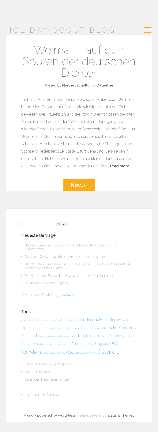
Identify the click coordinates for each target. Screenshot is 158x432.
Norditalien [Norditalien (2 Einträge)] (79, 336)
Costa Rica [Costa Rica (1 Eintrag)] (60, 320)
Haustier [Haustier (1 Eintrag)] (126, 320)
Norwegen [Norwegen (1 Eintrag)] (103, 336)
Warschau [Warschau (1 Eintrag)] (60, 353)
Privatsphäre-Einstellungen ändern (47, 295)
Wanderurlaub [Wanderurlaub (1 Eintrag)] (48, 353)
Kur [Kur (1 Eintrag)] (134, 328)
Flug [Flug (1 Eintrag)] (75, 320)
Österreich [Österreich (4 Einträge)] (109, 351)
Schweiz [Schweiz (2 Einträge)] (28, 344)
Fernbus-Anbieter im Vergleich (47, 364)
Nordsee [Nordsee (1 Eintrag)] (93, 336)
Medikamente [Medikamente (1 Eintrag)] (63, 336)
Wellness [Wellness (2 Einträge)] (73, 352)
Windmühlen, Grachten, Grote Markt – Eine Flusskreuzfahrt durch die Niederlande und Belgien (77, 266)
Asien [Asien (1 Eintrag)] (32, 320)
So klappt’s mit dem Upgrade (46, 283)
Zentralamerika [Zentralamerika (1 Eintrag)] (89, 353)
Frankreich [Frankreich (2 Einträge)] (112, 320)
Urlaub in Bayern (37, 372)
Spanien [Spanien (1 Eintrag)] (67, 344)
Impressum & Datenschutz (44, 395)
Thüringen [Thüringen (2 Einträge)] (80, 344)
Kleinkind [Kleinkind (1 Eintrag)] (95, 328)
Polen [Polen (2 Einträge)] (114, 336)
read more (120, 166)
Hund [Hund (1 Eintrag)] (36, 328)
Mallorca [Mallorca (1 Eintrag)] (51, 336)
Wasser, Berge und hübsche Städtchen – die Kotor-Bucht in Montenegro (70, 247)
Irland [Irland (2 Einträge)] (44, 328)
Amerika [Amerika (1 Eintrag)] (25, 320)
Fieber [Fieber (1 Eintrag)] (69, 320)
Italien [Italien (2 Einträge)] (67, 328)
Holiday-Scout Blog (61, 30)
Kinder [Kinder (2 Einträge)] (85, 328)
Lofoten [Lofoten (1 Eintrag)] (43, 336)
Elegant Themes (120, 415)
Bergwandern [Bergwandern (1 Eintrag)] (48, 320)
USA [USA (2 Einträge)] (114, 344)
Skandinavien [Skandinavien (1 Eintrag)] (42, 344)
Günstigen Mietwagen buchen (47, 379)
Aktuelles (105, 85)
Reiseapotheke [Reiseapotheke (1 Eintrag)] (127, 336)
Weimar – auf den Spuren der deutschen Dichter (79, 61)
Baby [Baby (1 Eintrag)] (38, 320)
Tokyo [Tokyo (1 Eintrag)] (91, 344)
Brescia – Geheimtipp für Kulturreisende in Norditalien (65, 257)
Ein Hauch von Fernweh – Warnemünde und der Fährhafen (69, 276)
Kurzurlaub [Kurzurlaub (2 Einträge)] (29, 336)
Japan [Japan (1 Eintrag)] (76, 328)
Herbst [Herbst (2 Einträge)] (26, 328)
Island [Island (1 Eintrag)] (52, 328)
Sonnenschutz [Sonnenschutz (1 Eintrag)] (55, 344)
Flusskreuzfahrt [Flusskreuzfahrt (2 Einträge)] (91, 320)
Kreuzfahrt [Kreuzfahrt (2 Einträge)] (109, 328)
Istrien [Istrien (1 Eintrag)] (59, 328)
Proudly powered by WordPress (50, 415)
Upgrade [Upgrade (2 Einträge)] (102, 344)
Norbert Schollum (77, 85)
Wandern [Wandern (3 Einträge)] (31, 352)
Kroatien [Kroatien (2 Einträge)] (125, 328)
